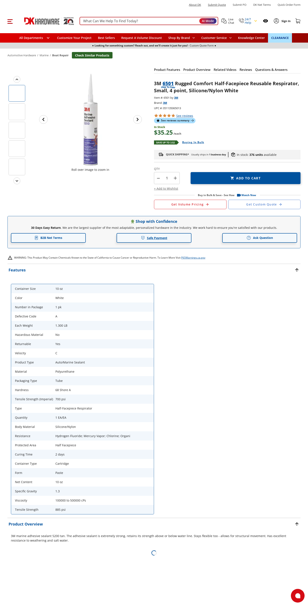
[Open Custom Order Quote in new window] (264, 204)
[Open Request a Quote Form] (190, 204)
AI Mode (208, 21)
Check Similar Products (92, 55)
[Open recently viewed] (265, 21)
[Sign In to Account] (286, 21)
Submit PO (239, 5)
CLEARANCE (280, 38)
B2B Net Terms (48, 238)
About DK (195, 5)
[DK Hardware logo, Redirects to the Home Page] (44, 21)
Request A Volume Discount (141, 38)
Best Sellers (106, 38)
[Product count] (167, 178)
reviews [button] (184, 116)
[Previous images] (16, 79)
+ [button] (175, 178)
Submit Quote (217, 5)
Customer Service (214, 38)
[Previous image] (43, 119)
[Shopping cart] (298, 21)
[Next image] (137, 119)
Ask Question (260, 238)
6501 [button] (168, 83)
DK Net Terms (262, 5)
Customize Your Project (74, 38)
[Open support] (298, 596)
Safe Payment (154, 238)
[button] (9, 21)
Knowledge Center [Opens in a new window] (251, 38)
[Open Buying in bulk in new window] (191, 142)
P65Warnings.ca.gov (193, 257)
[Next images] (16, 180)
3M (176, 98)
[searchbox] (149, 21)
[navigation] (216, 38)
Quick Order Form (289, 5)
